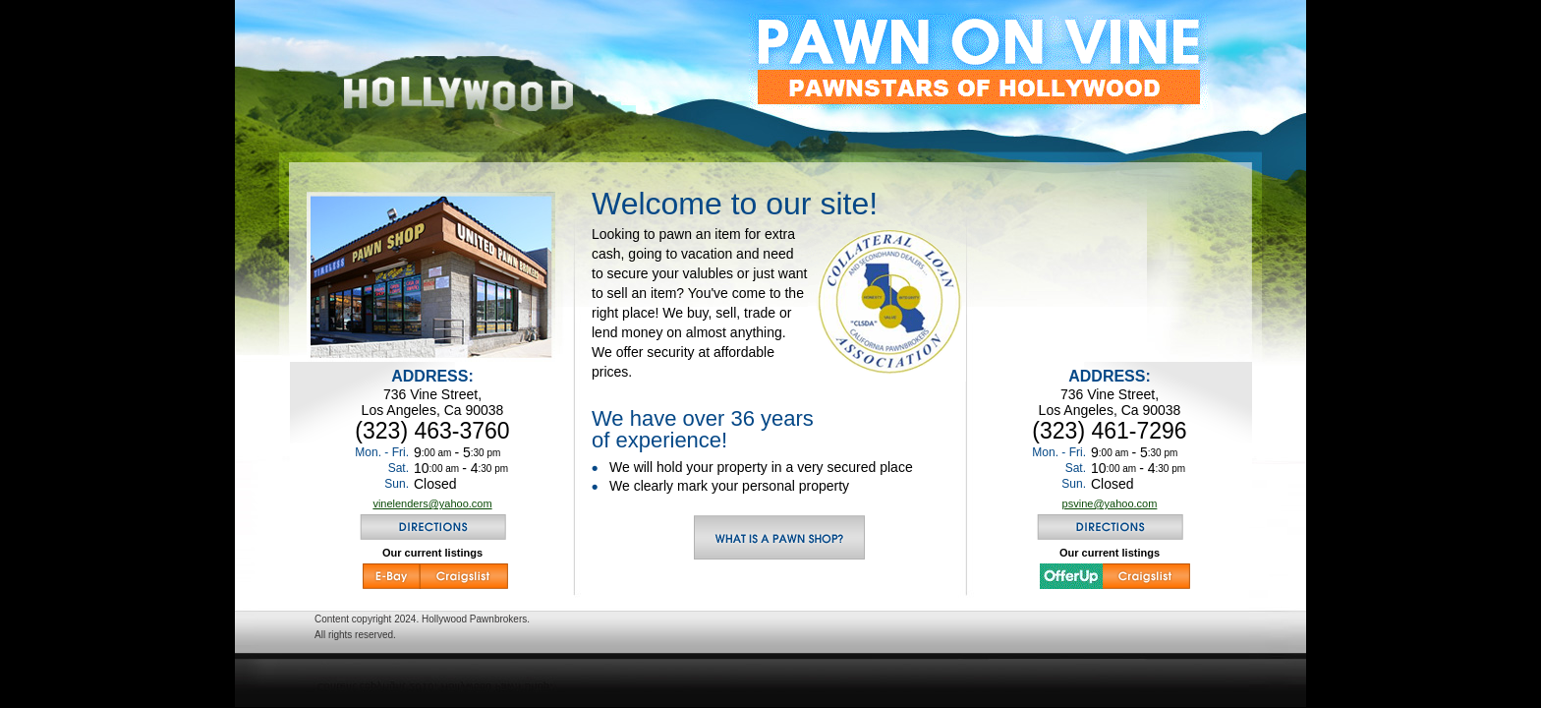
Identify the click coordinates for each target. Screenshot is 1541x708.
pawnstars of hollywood (978, 61)
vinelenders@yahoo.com (431, 503)
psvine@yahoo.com (1110, 503)
